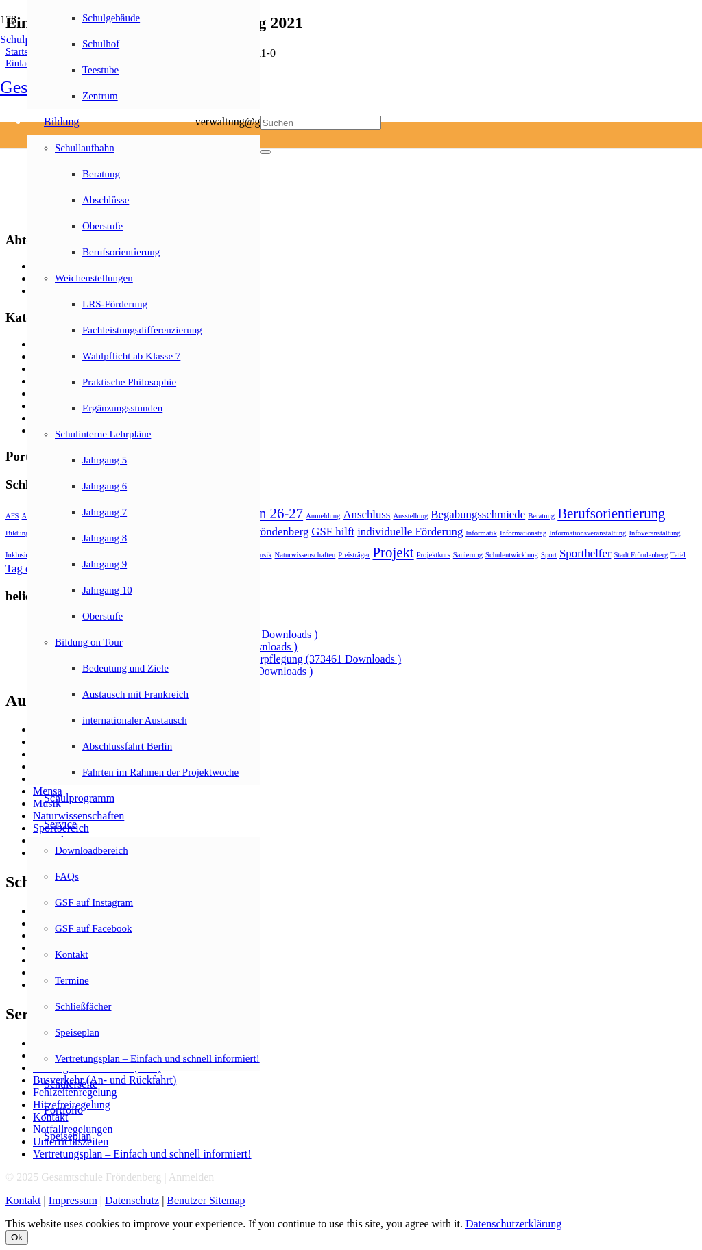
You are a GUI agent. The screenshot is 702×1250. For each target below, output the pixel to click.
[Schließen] (265, 152)
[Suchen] (320, 123)
